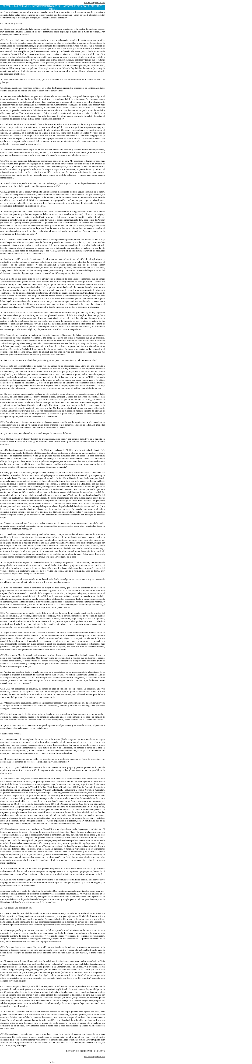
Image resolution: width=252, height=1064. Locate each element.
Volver (52, 1062)
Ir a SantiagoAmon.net (94, 2)
